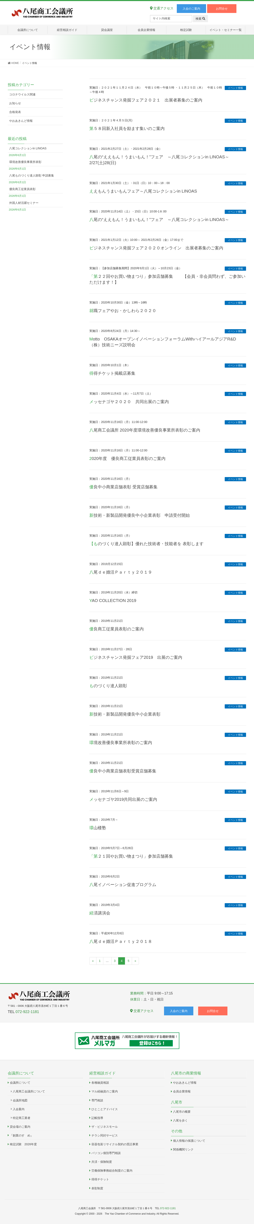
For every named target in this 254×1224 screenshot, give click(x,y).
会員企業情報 (182, 1091)
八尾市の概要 (182, 1111)
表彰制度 (97, 1188)
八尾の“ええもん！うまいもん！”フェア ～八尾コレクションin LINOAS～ (159, 219)
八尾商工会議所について (29, 1091)
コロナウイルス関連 (22, 94)
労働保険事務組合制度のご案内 (111, 1170)
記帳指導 (97, 1118)
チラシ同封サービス (104, 1135)
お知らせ (15, 103)
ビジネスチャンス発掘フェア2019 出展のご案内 (135, 657)
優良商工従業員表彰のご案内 (116, 629)
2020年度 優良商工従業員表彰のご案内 (127, 458)
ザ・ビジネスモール (104, 1126)
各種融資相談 (100, 1082)
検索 (200, 18)
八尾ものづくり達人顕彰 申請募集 (31, 175)
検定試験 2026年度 (23, 1144)
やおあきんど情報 (21, 120)
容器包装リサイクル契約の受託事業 (114, 1144)
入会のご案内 (191, 8)
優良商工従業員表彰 (22, 189)
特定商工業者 (21, 1118)
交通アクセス (161, 8)
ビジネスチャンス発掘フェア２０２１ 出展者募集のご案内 (145, 100)
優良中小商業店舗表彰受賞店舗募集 (122, 771)
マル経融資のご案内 (104, 1091)
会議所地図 (20, 1100)
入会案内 (18, 1109)
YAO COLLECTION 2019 (112, 600)
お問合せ (222, 8)
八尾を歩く (180, 1120)
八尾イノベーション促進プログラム (122, 884)
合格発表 (15, 112)
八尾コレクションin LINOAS (27, 148)
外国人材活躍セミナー (23, 202)
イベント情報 (235, 87)
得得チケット (100, 1179)
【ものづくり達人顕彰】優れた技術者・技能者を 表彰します (146, 543)
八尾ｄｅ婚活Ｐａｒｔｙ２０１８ (120, 941)
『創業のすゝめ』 (21, 1135)
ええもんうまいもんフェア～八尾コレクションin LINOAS (143, 191)
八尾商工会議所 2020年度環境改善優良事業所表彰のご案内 (144, 430)
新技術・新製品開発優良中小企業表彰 (124, 714)
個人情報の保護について (189, 1140)
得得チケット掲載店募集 (112, 373)
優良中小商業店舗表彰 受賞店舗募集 (123, 487)
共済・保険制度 (101, 1161)
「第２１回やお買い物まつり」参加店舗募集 (131, 856)
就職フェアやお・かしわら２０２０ (122, 310)
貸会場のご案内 (20, 1126)
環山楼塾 (97, 827)
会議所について (20, 1082)
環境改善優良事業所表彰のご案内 (120, 742)
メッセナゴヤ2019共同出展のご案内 (123, 799)
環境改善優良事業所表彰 (25, 162)
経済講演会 (99, 913)
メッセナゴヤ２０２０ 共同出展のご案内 (129, 401)
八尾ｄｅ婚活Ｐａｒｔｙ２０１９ (120, 572)
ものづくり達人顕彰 (108, 685)
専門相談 (97, 1100)
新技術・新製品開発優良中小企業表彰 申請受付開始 (139, 515)
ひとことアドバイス (104, 1109)
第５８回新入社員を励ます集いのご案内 (127, 128)
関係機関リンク (183, 1149)
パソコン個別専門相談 (106, 1153)
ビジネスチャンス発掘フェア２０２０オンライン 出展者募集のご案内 (156, 248)
